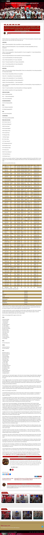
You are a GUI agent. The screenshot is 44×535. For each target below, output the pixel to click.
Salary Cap (19, 24)
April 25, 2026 (5, 501)
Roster (16, 24)
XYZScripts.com (25, 533)
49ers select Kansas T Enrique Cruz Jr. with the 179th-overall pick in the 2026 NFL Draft (36, 498)
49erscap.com (5, 526)
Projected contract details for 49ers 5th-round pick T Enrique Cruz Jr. (16, 513)
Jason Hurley (26, 459)
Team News (32, 495)
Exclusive (5, 24)
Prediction (10, 24)
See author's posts (14, 467)
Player (7, 24)
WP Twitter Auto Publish (19, 533)
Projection (13, 24)
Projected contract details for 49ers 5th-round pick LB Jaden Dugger (38, 513)
